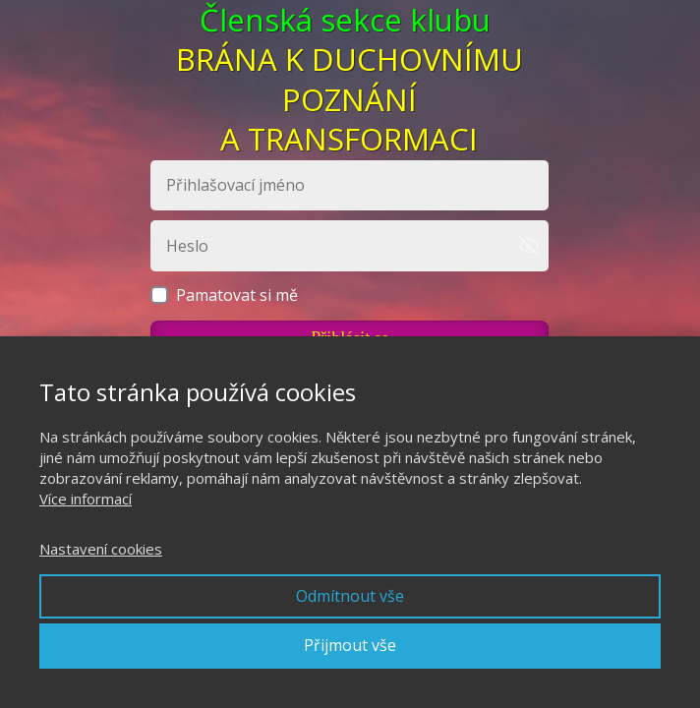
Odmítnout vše (350, 596)
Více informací (85, 498)
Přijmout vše (350, 645)
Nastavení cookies (100, 549)
